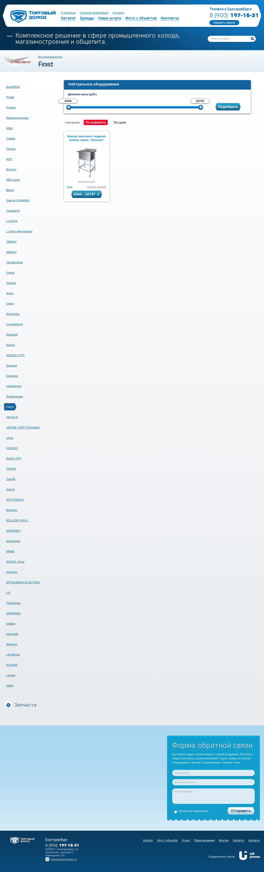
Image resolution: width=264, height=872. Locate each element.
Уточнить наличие (96, 187)
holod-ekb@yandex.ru (64, 859)
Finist (69, 187)
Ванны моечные (86, 181)
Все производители (50, 56)
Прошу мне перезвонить (191, 811)
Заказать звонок (224, 22)
